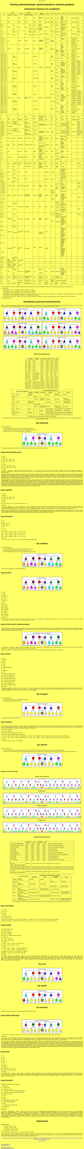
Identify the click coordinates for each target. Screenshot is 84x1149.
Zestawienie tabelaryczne (45, 1139)
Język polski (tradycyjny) (10, 1015)
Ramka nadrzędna (42, 1140)
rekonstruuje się (4, 482)
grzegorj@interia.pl (5, 1145)
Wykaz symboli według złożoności (71, 1138)
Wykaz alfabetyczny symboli (58, 1138)
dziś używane (63, 479)
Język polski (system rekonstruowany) (15, 624)
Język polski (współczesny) (11, 452)
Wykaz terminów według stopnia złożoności (42, 1138)
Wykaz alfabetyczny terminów (27, 1138)
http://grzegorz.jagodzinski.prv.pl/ (8, 1148)
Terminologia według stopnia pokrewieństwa (11, 1138)
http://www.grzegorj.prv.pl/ (6, 1147)
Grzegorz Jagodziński (5, 1144)
